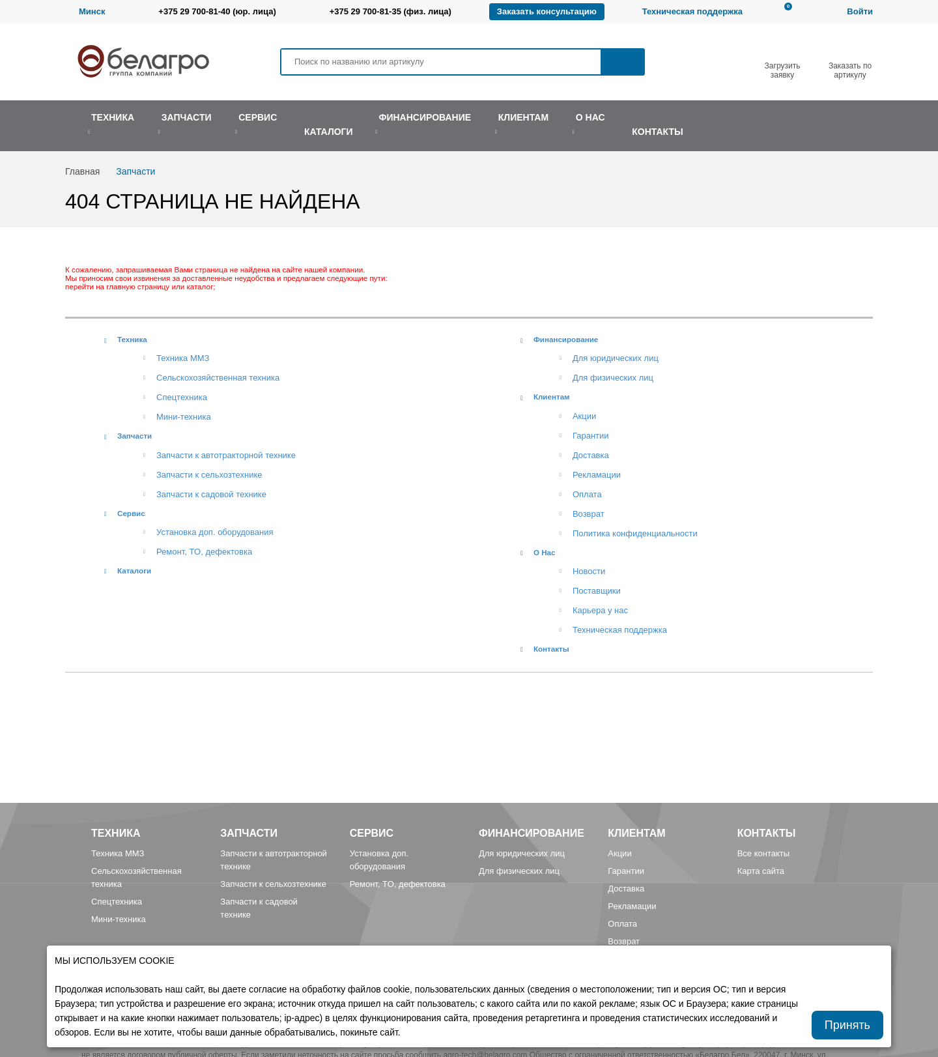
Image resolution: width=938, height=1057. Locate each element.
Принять (847, 1025)
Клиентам (551, 396)
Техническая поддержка (692, 11)
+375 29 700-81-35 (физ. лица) (390, 11)
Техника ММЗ (182, 358)
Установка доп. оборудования (214, 532)
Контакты (551, 648)
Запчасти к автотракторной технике (226, 455)
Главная (82, 171)
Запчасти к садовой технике (211, 494)
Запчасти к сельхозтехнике (209, 475)
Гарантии (591, 436)
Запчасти (134, 435)
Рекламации (597, 475)
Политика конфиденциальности (635, 533)
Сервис (131, 513)
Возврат (588, 514)
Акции (584, 416)
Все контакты (763, 853)
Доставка (591, 455)
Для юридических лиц (616, 358)
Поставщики (597, 591)
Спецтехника (181, 397)
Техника (132, 339)
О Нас (544, 552)
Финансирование (565, 339)
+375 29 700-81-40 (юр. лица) (217, 11)
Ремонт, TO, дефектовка (204, 552)
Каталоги (134, 570)
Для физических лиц (613, 378)
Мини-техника (183, 417)
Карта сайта (760, 871)
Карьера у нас (600, 610)
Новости (589, 571)
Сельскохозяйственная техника (217, 378)
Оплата (587, 494)
